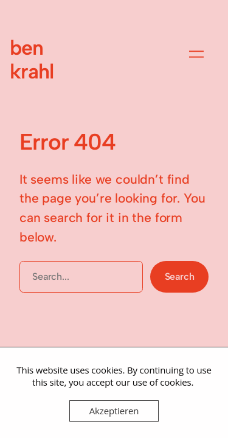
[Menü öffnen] (196, 54)
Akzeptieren (114, 411)
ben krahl (32, 59)
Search (180, 276)
